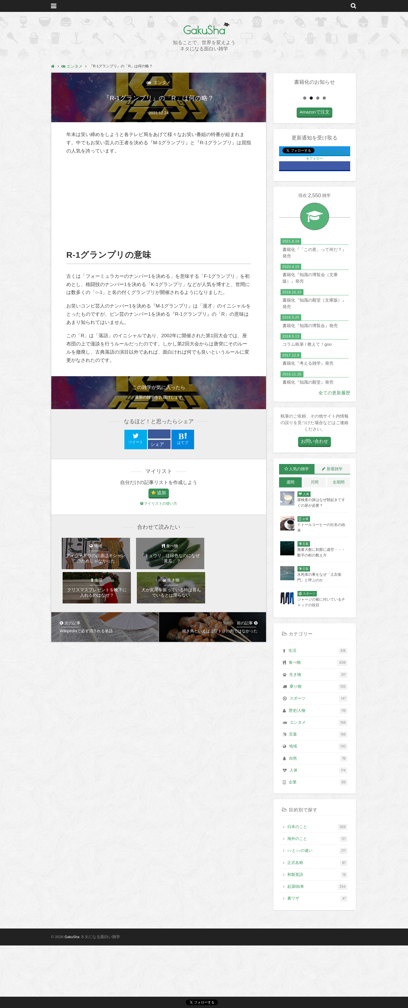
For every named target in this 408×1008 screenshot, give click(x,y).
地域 (318, 809)
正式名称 (317, 925)
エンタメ (161, 82)
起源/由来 (317, 949)
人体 (318, 833)
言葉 (318, 797)
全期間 (339, 545)
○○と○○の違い (317, 913)
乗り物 (318, 749)
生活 (317, 713)
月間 (314, 545)
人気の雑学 (299, 531)
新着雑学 (335, 531)
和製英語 (317, 937)
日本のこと (317, 889)
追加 (161, 494)
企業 (318, 845)
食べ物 (318, 725)
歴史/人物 (318, 773)
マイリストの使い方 (158, 506)
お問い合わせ (314, 504)
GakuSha (204, 30)
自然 (318, 821)
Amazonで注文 (314, 175)
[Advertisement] (158, 203)
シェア (157, 445)
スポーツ (318, 761)
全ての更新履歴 (335, 455)
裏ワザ (317, 961)
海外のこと (317, 901)
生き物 (318, 737)
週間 (290, 545)
